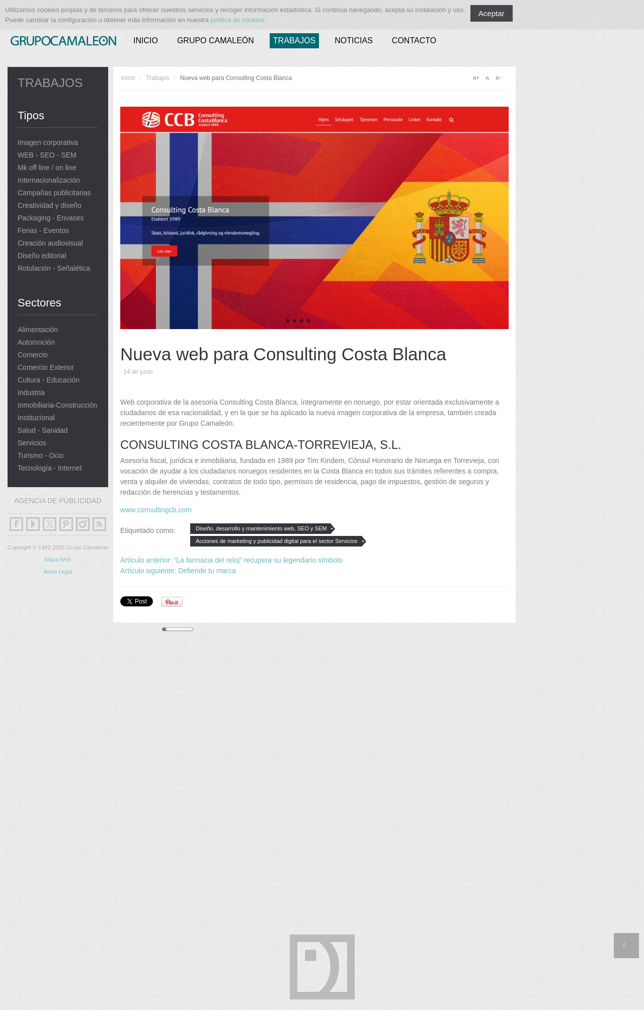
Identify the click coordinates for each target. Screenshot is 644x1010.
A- (498, 78)
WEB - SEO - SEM (47, 155)
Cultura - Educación (48, 380)
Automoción (36, 342)
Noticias (354, 40)
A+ (475, 78)
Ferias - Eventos (43, 231)
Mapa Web (58, 560)
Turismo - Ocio (40, 455)
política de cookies (237, 20)
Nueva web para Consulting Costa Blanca (283, 354)
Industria (31, 393)
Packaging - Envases (51, 218)
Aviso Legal (58, 572)
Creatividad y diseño (50, 205)
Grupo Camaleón (215, 40)
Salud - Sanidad (43, 430)
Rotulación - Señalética (54, 268)
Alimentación (38, 330)
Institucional (36, 418)
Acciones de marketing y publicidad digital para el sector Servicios (277, 541)
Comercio (33, 355)
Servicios (32, 443)
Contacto (414, 40)
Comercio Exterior (46, 367)
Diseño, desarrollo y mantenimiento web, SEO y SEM (261, 528)
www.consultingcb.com (156, 510)
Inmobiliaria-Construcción (57, 405)
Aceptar (491, 13)
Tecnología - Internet (50, 468)
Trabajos (294, 40)
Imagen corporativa (48, 142)
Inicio (145, 40)
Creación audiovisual (50, 243)
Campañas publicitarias (54, 193)
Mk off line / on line (47, 168)
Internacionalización (49, 180)
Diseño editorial (42, 256)
